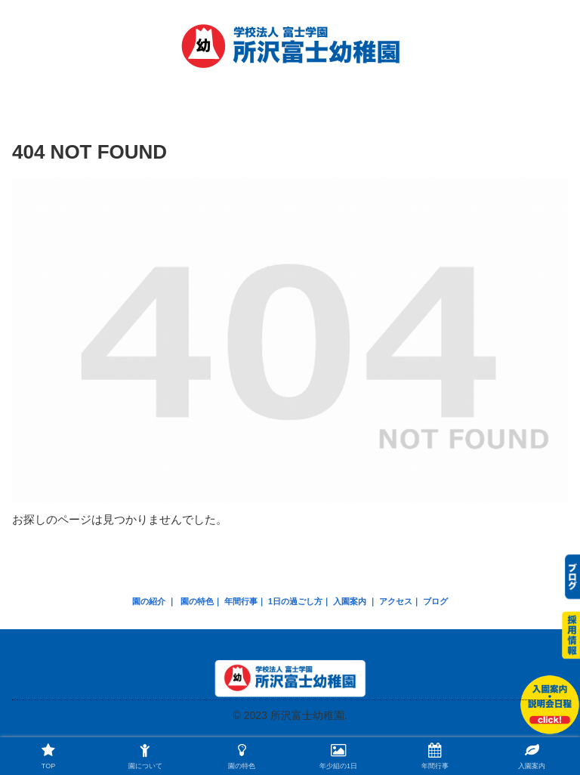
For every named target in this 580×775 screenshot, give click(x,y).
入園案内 (349, 601)
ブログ (435, 601)
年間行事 (241, 601)
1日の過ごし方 (295, 601)
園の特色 (197, 601)
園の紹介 (148, 601)
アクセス (395, 601)
